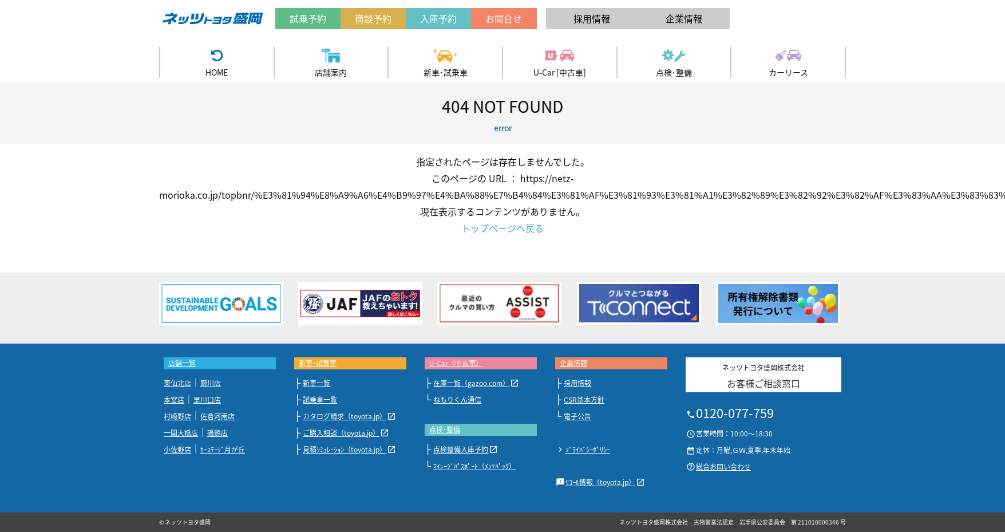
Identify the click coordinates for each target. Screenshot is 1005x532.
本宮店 (174, 400)
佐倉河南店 (217, 416)
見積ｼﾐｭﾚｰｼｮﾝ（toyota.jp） (344, 449)
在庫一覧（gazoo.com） (471, 383)
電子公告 (577, 416)
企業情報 (684, 18)
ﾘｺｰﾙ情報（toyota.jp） (600, 482)
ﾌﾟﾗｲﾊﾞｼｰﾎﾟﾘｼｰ (587, 449)
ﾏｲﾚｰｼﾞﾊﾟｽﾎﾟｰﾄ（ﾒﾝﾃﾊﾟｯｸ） (474, 466)
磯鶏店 (217, 433)
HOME (217, 62)
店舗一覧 (182, 363)
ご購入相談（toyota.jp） (341, 433)
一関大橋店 (181, 433)
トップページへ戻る (502, 228)
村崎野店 (177, 416)
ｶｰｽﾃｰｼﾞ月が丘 (222, 449)
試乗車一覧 (320, 400)
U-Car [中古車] (559, 62)
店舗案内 (331, 62)
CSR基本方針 (584, 400)
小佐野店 (177, 449)
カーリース (788, 62)
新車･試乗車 (446, 62)
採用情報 (591, 18)
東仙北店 (177, 383)
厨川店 (210, 383)
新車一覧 (316, 383)
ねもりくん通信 (457, 400)
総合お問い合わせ (723, 467)
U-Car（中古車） (455, 363)
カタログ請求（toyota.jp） (344, 416)
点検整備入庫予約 (460, 449)
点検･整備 (674, 62)
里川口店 (207, 400)
